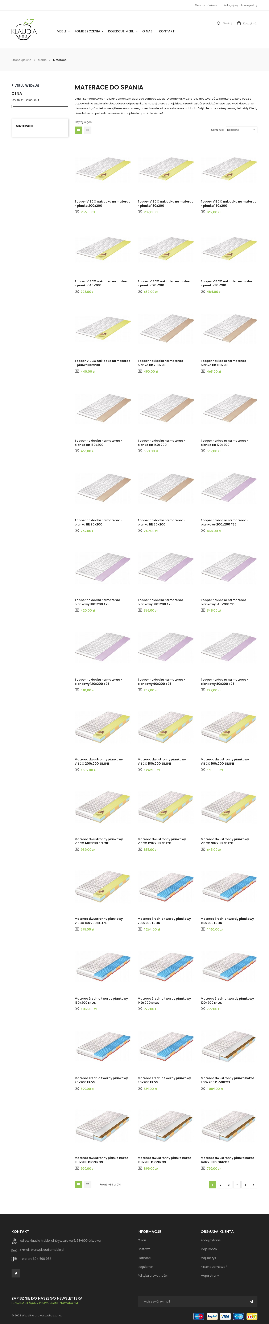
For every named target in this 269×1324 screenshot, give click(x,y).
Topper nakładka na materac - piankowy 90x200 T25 (161, 681)
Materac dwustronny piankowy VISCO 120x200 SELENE (162, 841)
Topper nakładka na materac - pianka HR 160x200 (98, 443)
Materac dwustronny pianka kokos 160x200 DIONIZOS (164, 1160)
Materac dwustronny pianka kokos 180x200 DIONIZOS (101, 1160)
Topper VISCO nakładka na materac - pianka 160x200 (228, 203)
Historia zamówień (214, 1267)
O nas (147, 31)
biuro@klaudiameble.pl (47, 1250)
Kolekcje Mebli (121, 31)
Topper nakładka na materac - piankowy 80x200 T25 (224, 681)
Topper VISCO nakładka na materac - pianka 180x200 (165, 203)
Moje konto (209, 1249)
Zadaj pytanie (211, 1240)
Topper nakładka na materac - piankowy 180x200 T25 (98, 602)
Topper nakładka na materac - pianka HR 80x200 (161, 522)
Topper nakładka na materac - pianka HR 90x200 (98, 522)
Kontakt (167, 31)
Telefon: (26, 1259)
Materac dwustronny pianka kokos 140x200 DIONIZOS (227, 1160)
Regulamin (145, 1267)
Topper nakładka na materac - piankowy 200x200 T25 (224, 522)
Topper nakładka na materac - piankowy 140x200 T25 (224, 602)
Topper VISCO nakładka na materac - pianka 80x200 (102, 363)
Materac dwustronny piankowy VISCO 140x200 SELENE (99, 841)
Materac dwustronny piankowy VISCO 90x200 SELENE (225, 841)
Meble (62, 31)
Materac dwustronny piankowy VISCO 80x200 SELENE (99, 921)
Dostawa (144, 1249)
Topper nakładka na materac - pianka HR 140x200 (161, 443)
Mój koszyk (208, 1258)
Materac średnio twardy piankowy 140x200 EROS (164, 1000)
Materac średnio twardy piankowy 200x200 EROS (164, 921)
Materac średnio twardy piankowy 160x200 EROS (101, 1000)
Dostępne (241, 129)
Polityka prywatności (152, 1275)
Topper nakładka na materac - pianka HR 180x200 (224, 363)
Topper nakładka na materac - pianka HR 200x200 (161, 363)
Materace (24, 126)
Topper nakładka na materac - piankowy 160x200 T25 (161, 602)
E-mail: (25, 1250)
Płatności (144, 1258)
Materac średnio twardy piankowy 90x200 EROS (101, 1080)
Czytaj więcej (83, 122)
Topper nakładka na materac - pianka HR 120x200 (224, 443)
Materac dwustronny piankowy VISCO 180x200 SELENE (162, 761)
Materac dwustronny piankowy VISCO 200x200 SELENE (99, 761)
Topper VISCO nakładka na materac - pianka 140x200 (102, 283)
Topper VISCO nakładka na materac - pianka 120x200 (165, 283)
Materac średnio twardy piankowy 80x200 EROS (164, 1080)
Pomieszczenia (87, 31)
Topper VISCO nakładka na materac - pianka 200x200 (102, 203)
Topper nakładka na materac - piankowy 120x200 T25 (98, 681)
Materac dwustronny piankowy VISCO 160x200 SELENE (225, 761)
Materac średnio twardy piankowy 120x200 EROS (227, 1000)
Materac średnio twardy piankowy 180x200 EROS (227, 921)
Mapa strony (210, 1275)
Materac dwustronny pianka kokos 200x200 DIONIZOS (227, 1080)
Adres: (24, 1241)
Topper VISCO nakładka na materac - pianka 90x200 (228, 283)
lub (241, 5)
